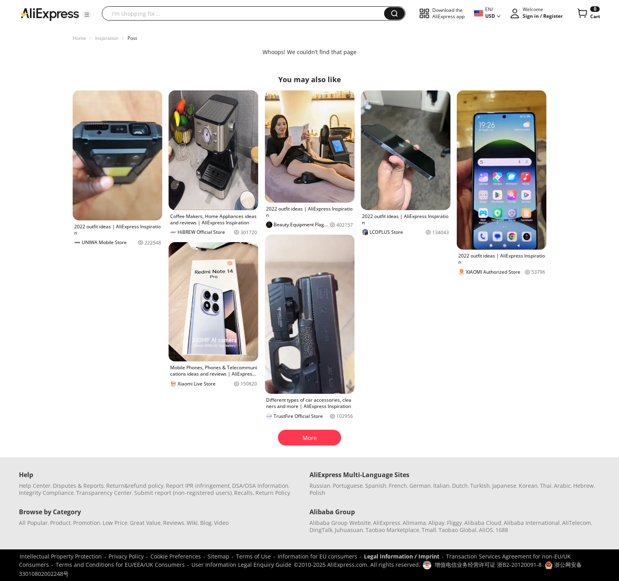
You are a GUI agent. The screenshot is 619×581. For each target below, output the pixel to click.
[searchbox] (246, 13)
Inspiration (106, 38)
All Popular (33, 522)
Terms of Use (253, 556)
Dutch (460, 485)
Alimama (414, 522)
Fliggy (454, 522)
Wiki (192, 522)
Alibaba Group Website (340, 522)
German (420, 485)
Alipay (436, 522)
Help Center (35, 485)
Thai (545, 485)
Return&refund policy (134, 485)
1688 (501, 530)
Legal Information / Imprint (401, 556)
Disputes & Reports (78, 485)
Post (132, 38)
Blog (206, 522)
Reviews (173, 522)
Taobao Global (457, 530)
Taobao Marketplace (392, 530)
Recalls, (244, 492)
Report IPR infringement (198, 485)
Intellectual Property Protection (61, 556)
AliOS (486, 530)
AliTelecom (576, 522)
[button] (87, 14)
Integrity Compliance (46, 492)
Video (221, 522)
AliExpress (386, 522)
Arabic (562, 485)
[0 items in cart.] (588, 13)
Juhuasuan (349, 530)
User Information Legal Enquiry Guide (241, 564)
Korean (528, 485)
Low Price (115, 522)
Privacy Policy (126, 556)
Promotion (86, 522)
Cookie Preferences (175, 556)
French (398, 485)
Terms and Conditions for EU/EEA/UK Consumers (120, 564)
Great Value (145, 522)
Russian (320, 485)
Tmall (429, 530)
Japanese (504, 485)
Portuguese (348, 485)
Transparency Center (104, 492)
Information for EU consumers (317, 556)
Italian (441, 485)
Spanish (375, 485)
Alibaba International (532, 522)
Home (79, 38)
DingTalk (321, 530)
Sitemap (218, 556)
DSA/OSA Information (260, 485)
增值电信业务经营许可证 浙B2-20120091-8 (488, 564)
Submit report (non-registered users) (183, 492)
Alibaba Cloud (482, 522)
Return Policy (272, 492)
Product (60, 522)
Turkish (480, 485)
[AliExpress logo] (50, 14)
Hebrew (583, 485)
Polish (317, 492)
